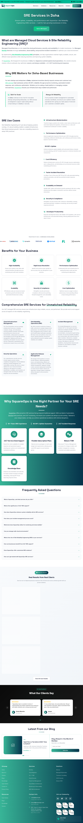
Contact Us (77, 5)
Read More (27, 750)
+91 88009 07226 (35, 797)
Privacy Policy (5, 789)
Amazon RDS (59, 781)
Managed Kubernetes (61, 772)
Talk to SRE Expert (41, 28)
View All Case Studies (41, 678)
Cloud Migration (33, 772)
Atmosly (58, 769)
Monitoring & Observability (35, 786)
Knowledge (4, 781)
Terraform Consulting (61, 775)
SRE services (9, 83)
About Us (61, 6)
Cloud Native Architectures (35, 783)
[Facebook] (66, 798)
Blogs (3, 778)
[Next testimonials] (75, 707)
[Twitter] (62, 798)
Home (3, 769)
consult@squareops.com (37, 802)
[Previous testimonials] (7, 707)
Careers (68, 6)
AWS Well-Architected (34, 789)
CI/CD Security (59, 778)
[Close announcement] (81, 2)
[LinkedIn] (57, 798)
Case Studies (5, 783)
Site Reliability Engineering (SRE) (22, 54)
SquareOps (6, 61)
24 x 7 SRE (31, 775)
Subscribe (65, 750)
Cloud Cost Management (35, 781)
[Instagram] (70, 798)
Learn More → (60, 1)
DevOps (4, 50)
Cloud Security (32, 778)
